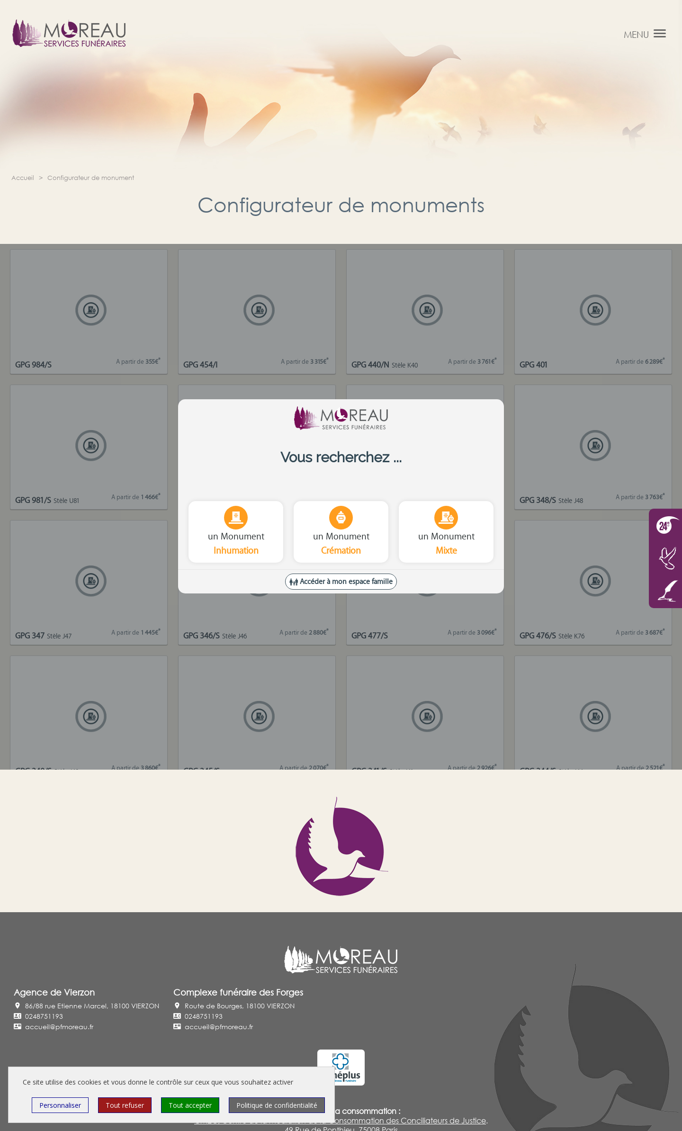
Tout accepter (190, 1105)
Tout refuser (125, 1105)
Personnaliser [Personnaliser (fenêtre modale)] (60, 1105)
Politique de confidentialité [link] (276, 1105)
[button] (660, 33)
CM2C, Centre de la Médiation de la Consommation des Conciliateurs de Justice (340, 1120)
